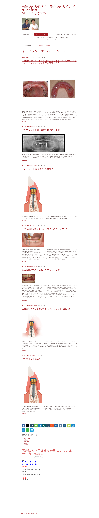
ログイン (76, 514)
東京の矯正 (26, 441)
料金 (56, 37)
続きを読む (24, 121)
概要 (22, 513)
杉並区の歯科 (27, 438)
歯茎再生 (26, 444)
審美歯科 (26, 440)
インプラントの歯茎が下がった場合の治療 (59, 34)
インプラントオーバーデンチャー (29, 57)
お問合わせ (73, 34)
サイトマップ (35, 513)
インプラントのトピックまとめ (45, 40)
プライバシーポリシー (28, 513)
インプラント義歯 (35, 37)
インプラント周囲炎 (63, 37)
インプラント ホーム (28, 34)
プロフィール (58, 40)
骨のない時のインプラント (47, 37)
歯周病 (25, 443)
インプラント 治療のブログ (41, 34)
